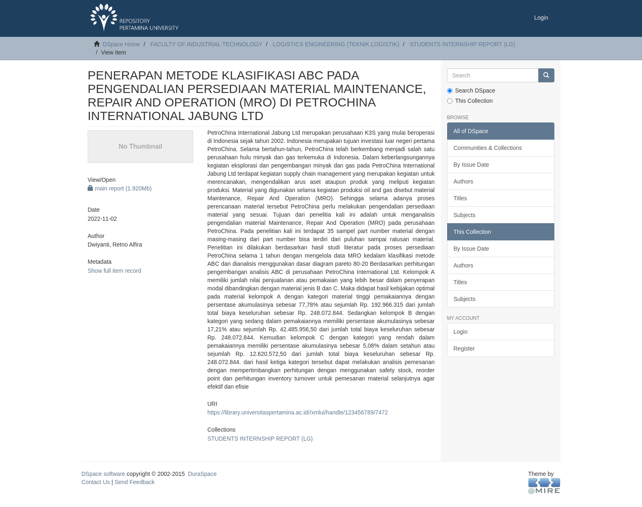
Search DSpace (471, 90)
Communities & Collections (488, 148)
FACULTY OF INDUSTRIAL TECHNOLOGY (206, 44)
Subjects (465, 215)
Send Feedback (135, 482)
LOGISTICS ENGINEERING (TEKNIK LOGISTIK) (336, 44)
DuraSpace (202, 474)
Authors (463, 181)
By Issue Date (471, 164)
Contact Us (95, 482)
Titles (460, 198)
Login (461, 331)
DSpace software (103, 474)
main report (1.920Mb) (119, 188)
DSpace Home (121, 44)
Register (464, 348)
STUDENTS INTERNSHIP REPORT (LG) (462, 44)
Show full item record (114, 270)
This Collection (470, 100)
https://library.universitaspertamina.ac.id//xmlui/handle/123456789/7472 (297, 412)
